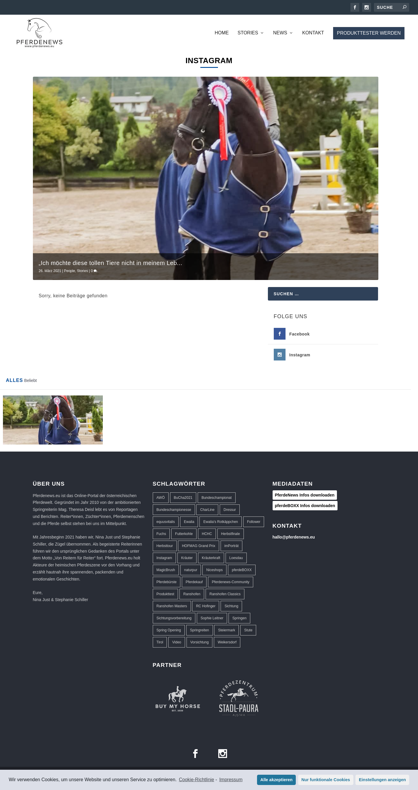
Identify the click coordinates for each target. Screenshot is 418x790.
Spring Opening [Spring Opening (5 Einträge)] (169, 630)
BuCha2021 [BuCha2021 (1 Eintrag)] (183, 498)
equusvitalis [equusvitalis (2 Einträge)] (166, 522)
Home (222, 33)
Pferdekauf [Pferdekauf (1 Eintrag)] (194, 582)
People (69, 271)
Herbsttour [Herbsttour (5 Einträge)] (165, 546)
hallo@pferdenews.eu (294, 537)
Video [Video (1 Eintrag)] (176, 642)
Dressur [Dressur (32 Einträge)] (230, 510)
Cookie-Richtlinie (196, 779)
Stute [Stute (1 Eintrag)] (248, 630)
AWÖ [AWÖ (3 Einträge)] (161, 498)
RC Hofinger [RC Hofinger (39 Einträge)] (205, 606)
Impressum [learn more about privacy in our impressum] (230, 779)
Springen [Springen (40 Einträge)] (239, 618)
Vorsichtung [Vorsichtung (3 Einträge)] (199, 642)
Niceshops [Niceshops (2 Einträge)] (214, 570)
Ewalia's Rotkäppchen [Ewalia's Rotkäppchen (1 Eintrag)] (220, 522)
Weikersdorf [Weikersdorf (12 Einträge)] (227, 642)
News (280, 33)
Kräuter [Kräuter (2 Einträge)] (187, 558)
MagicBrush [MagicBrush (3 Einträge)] (166, 570)
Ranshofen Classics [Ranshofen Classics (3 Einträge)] (225, 594)
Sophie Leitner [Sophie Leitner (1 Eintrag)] (212, 618)
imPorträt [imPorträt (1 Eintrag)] (231, 546)
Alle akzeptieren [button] (276, 779)
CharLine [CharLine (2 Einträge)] (207, 510)
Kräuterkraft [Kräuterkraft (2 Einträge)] (211, 558)
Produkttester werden (369, 33)
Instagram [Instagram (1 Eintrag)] (164, 558)
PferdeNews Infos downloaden (305, 495)
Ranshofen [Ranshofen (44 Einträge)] (191, 594)
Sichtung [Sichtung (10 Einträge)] (231, 606)
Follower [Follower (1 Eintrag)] (253, 522)
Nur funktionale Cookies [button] (325, 779)
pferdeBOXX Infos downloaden (305, 505)
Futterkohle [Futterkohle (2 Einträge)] (184, 534)
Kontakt (313, 33)
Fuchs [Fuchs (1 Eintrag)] (161, 534)
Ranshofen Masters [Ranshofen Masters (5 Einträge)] (172, 606)
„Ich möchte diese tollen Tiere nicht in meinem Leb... (110, 263)
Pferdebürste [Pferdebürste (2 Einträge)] (167, 582)
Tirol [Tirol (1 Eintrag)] (160, 642)
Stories (248, 33)
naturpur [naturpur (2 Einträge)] (190, 570)
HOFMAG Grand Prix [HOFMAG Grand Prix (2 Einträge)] (198, 546)
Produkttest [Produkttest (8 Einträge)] (165, 594)
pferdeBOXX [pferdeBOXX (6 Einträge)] (241, 570)
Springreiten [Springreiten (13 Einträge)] (199, 630)
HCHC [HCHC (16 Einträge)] (207, 534)
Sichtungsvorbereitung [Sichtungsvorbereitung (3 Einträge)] (174, 618)
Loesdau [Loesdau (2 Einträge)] (236, 558)
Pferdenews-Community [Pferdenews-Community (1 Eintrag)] (230, 582)
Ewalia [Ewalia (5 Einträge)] (189, 522)
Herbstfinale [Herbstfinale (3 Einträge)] (230, 534)
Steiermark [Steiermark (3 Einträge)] (226, 630)
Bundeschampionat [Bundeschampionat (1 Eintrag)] (217, 498)
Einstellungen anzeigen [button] (382, 779)
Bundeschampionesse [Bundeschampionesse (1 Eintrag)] (174, 510)
